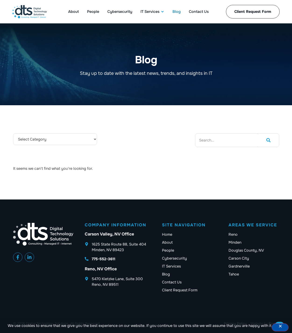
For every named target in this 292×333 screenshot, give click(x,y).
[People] (93, 11)
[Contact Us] (199, 11)
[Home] (195, 234)
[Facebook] (17, 257)
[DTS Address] (118, 247)
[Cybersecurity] (119, 11)
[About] (73, 11)
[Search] (268, 140)
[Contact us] (195, 282)
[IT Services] (150, 11)
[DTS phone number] (118, 259)
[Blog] (176, 11)
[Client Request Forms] (253, 11)
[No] (280, 327)
